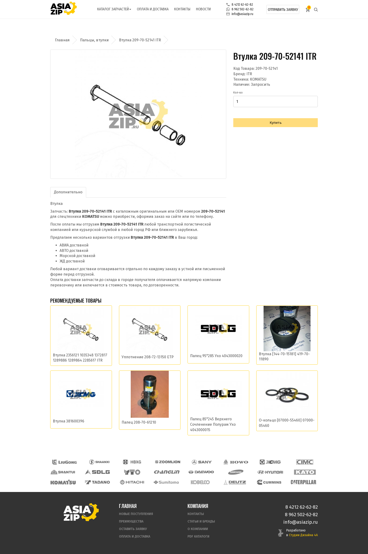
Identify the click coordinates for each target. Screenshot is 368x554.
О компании (198, 529)
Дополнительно (68, 192)
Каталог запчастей (114, 9)
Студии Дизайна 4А (303, 535)
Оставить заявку (133, 529)
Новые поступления (136, 514)
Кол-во (238, 92)
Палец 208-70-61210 (139, 422)
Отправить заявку (283, 9)
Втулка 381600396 (68, 421)
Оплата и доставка (153, 9)
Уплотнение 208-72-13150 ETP (148, 357)
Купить (276, 123)
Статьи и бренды (201, 521)
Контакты (182, 9)
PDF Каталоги (198, 536)
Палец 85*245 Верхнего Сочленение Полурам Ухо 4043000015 (213, 424)
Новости (203, 9)
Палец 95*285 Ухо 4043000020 (216, 356)
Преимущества (131, 521)
